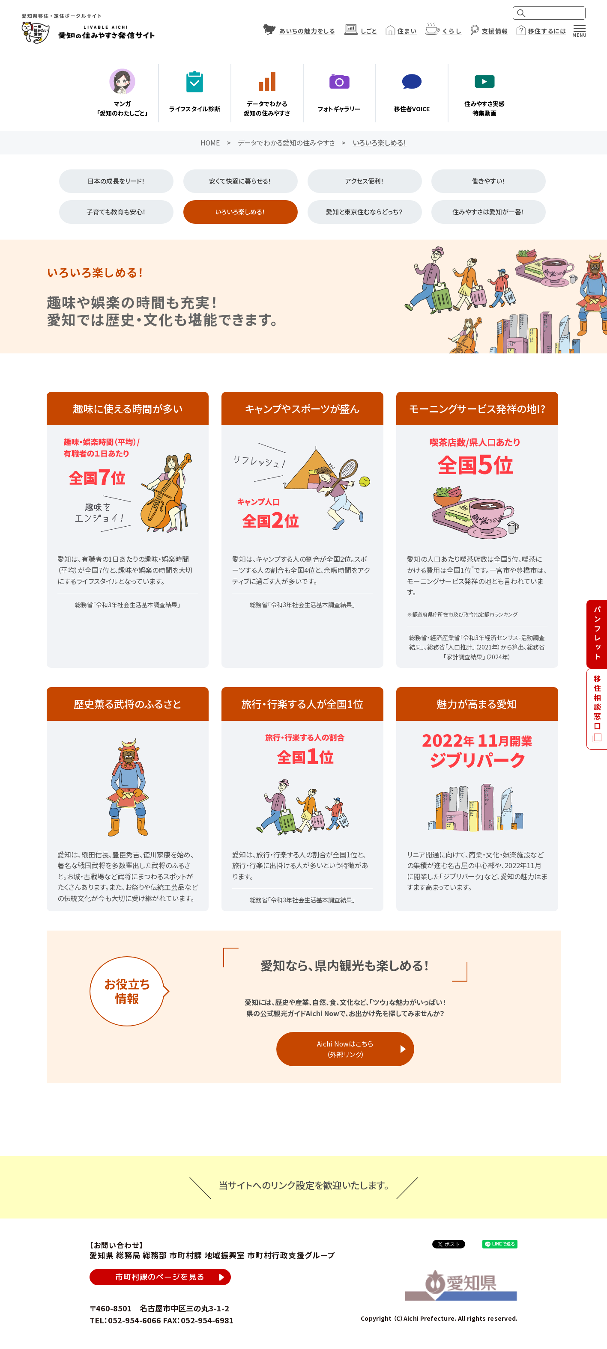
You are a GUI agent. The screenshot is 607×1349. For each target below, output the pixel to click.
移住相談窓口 (597, 703)
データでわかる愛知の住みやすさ (286, 142)
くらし (451, 31)
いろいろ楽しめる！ (240, 212)
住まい (407, 31)
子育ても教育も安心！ (116, 212)
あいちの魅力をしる (307, 31)
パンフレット (597, 633)
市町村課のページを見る (160, 1277)
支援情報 (495, 31)
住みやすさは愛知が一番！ (488, 212)
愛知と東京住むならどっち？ (364, 212)
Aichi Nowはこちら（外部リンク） (345, 1049)
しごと (369, 31)
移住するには (547, 31)
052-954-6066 (134, 1321)
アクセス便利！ (364, 181)
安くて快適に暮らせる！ (240, 181)
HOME (210, 142)
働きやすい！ (488, 181)
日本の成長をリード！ (116, 181)
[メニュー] (580, 28)
